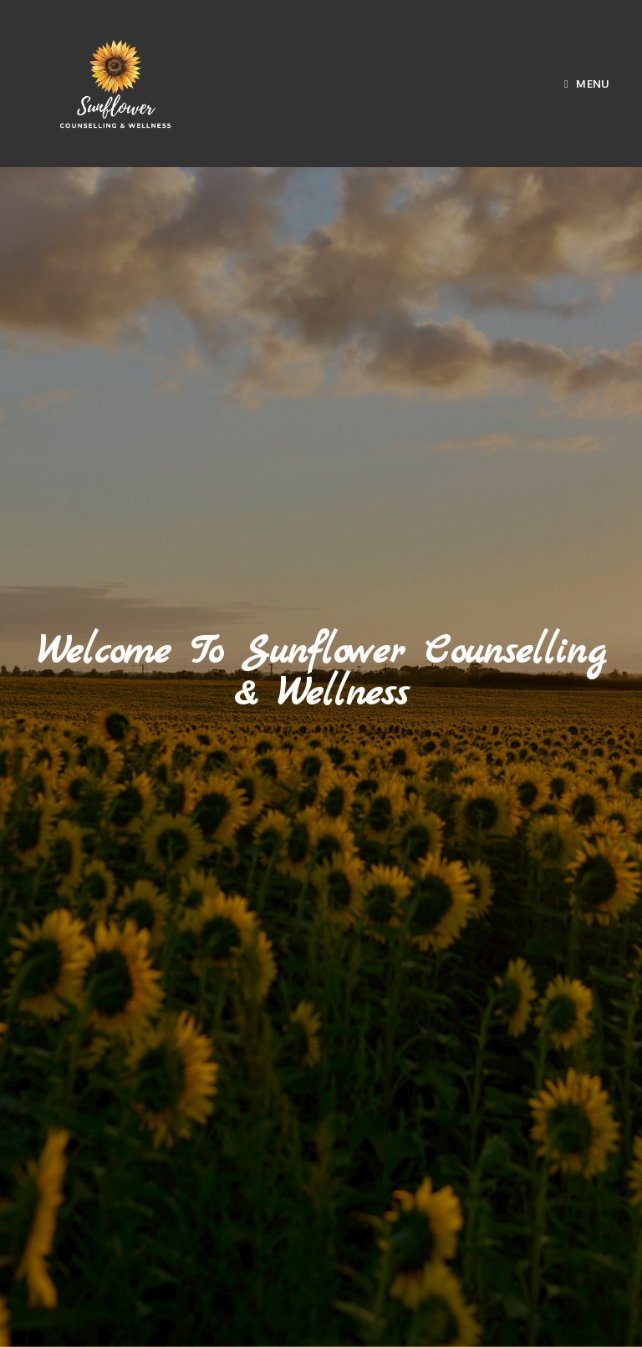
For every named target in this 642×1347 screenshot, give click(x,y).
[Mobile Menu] (587, 83)
